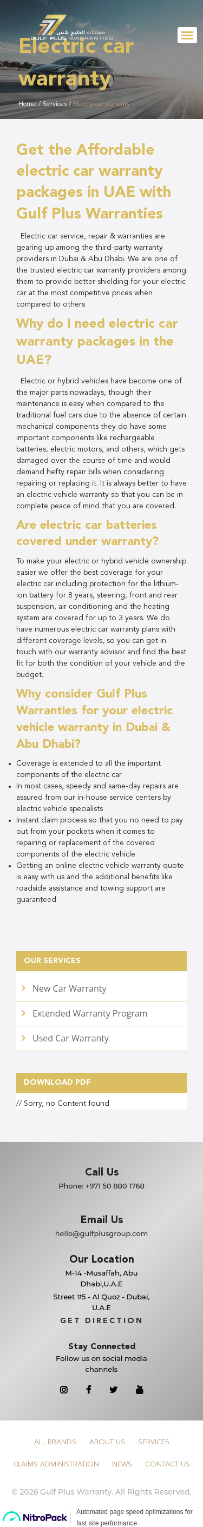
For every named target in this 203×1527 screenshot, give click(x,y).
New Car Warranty (69, 988)
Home (27, 104)
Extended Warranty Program (90, 1013)
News (122, 1464)
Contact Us (167, 1464)
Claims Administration (56, 1464)
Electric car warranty (101, 104)
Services (55, 104)
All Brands (55, 1442)
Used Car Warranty (70, 1038)
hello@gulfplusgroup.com (101, 1233)
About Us (107, 1442)
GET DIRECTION (101, 1321)
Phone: (101, 1185)
